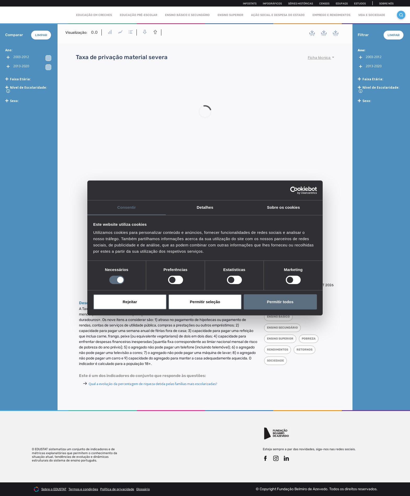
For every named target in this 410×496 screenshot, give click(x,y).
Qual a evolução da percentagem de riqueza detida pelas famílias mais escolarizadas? (153, 384)
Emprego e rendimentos (331, 15)
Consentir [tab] (126, 207)
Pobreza (309, 338)
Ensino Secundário (282, 327)
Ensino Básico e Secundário (187, 15)
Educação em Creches (94, 15)
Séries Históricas (300, 3)
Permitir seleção (205, 302)
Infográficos (272, 3)
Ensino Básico (278, 316)
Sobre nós (386, 3)
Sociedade (275, 360)
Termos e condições (83, 489)
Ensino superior (280, 338)
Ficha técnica (319, 57)
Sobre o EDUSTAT (53, 489)
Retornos (304, 349)
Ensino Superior (230, 15)
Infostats (250, 3)
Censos (324, 3)
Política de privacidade (117, 489)
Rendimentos (277, 349)
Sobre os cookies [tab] (283, 207)
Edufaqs (342, 3)
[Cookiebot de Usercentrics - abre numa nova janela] (294, 190)
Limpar (41, 35)
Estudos (360, 3)
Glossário (143, 489)
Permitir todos (280, 302)
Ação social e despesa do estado (278, 15)
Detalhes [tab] (205, 207)
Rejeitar (130, 302)
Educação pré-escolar (138, 15)
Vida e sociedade (371, 15)
